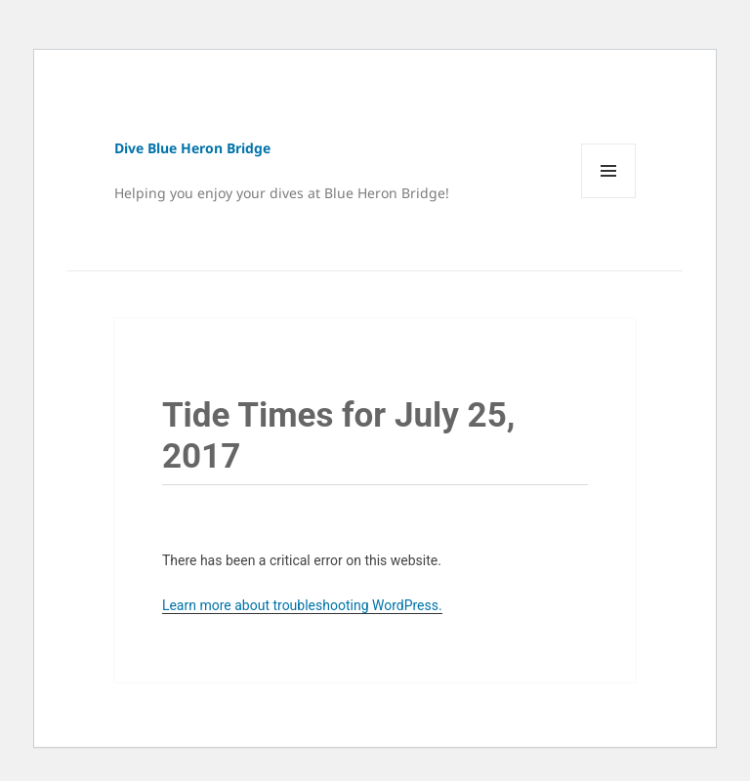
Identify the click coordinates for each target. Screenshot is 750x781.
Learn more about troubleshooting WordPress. (302, 605)
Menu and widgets (609, 197)
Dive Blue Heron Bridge (192, 148)
